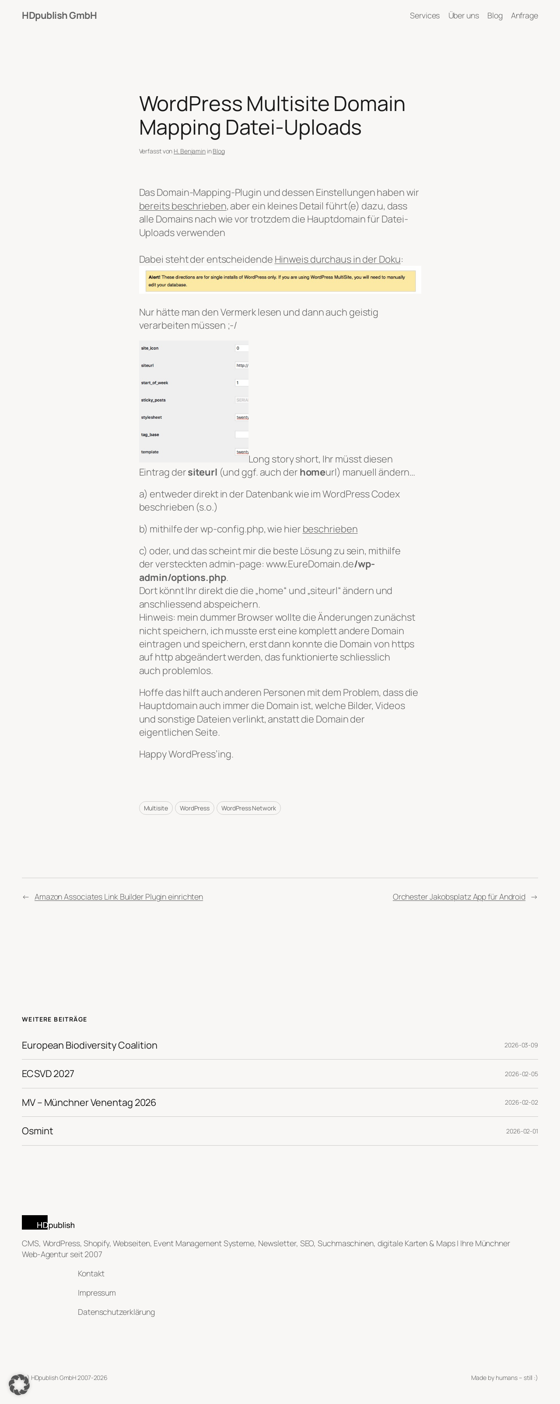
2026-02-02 (521, 1102)
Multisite (156, 808)
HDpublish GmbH (59, 15)
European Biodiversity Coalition (90, 1045)
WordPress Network (248, 808)
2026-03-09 (521, 1045)
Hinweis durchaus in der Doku (338, 259)
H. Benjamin (190, 151)
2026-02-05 (521, 1074)
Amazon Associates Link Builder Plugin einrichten (119, 896)
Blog (219, 151)
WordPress (194, 808)
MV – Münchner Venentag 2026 (89, 1102)
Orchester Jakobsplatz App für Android (459, 896)
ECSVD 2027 (48, 1073)
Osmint (37, 1131)
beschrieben (330, 528)
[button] (19, 1385)
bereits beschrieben (183, 205)
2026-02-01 (522, 1131)
